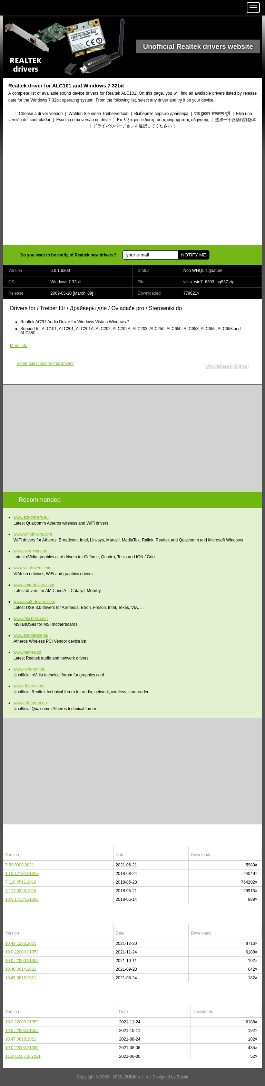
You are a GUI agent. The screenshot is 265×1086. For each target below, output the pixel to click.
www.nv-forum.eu (29, 669)
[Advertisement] (132, 187)
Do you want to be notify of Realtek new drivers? (68, 255)
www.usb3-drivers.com (34, 602)
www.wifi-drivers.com (32, 534)
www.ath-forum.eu (30, 703)
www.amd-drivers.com (33, 585)
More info (18, 346)
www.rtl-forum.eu (29, 686)
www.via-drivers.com (32, 568)
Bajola (182, 1077)
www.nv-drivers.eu (30, 551)
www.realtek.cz (27, 652)
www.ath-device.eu (30, 635)
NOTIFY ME (193, 254)
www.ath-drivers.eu (31, 517)
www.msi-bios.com (30, 618)
